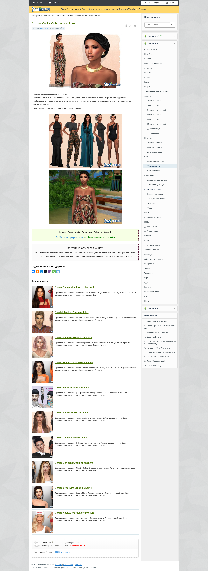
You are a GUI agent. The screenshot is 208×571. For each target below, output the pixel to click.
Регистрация (152, 3)
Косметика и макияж (155, 194)
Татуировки (152, 203)
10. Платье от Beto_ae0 (154, 366)
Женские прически (154, 143)
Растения (148, 287)
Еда (146, 282)
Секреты (147, 87)
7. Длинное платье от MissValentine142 (160, 352)
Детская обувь (153, 133)
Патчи (146, 301)
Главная (58, 565)
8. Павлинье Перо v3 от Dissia (156, 357)
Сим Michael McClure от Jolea (72, 312)
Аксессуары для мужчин (157, 185)
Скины (150, 208)
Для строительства (152, 245)
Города (147, 241)
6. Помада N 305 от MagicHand (157, 348)
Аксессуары (149, 175)
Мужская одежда (154, 115)
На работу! (148, 54)
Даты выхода (149, 68)
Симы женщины (153, 166)
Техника (147, 269)
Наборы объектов (151, 292)
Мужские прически (154, 147)
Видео (147, 77)
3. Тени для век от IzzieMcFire (156, 333)
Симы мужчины (153, 171)
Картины (147, 278)
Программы (149, 264)
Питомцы (148, 255)
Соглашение (68, 565)
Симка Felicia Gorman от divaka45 (74, 362)
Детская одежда (153, 129)
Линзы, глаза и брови (156, 199)
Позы (146, 213)
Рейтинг (54, 3)
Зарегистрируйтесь (69, 237)
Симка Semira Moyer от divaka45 (73, 488)
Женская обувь (153, 105)
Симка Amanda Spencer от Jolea (73, 337)
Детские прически (154, 152)
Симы (146, 157)
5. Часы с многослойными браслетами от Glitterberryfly (160, 342)
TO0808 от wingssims (61, 552)
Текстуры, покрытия (152, 250)
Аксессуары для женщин (157, 180)
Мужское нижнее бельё (156, 124)
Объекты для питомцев (153, 259)
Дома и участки (150, 227)
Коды (146, 82)
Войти (170, 3)
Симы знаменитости (155, 161)
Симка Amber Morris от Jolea (71, 412)
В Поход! (148, 59)
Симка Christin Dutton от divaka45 (74, 462)
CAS (146, 296)
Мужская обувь (153, 119)
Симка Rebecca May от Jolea (71, 437)
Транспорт (148, 273)
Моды (146, 222)
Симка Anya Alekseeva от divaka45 (74, 513)
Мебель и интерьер (152, 231)
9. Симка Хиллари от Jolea (155, 361)
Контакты (78, 565)
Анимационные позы (152, 217)
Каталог (37, 3)
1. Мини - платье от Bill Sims (156, 322)
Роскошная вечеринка (153, 63)
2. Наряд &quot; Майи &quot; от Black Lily (159, 327)
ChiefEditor (44, 28)
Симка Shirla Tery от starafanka (72, 387)
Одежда (147, 96)
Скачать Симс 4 (150, 49)
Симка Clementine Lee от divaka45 (74, 287)
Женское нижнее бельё (156, 110)
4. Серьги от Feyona (152, 337)
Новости (147, 73)
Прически (148, 138)
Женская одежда (154, 101)
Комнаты (148, 236)
